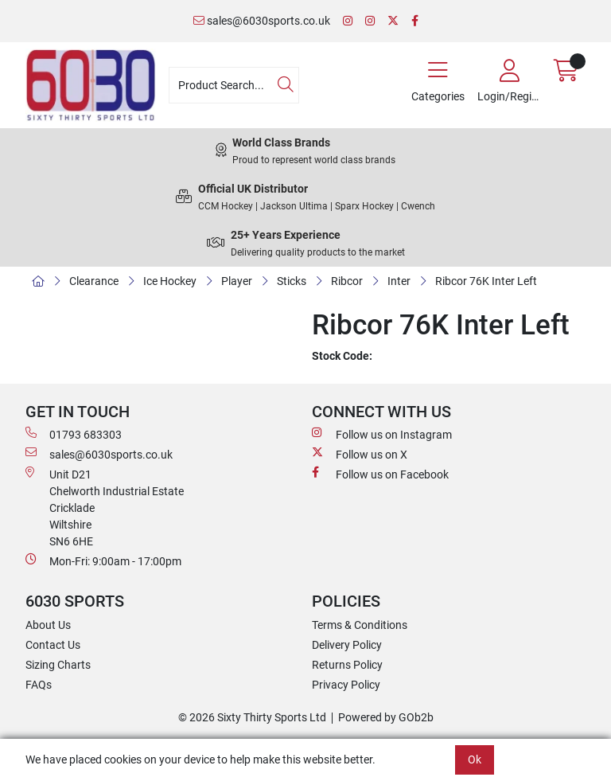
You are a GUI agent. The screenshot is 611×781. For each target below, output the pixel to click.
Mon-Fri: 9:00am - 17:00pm (103, 560)
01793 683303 (73, 434)
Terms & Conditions (359, 625)
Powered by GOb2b (386, 717)
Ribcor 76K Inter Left (486, 281)
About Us (48, 625)
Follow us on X (359, 454)
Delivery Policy (347, 644)
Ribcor (347, 281)
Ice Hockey (170, 281)
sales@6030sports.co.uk (261, 20)
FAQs (38, 684)
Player (236, 281)
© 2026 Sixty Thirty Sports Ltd (252, 717)
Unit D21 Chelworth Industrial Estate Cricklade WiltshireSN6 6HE (104, 507)
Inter (399, 281)
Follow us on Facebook (380, 474)
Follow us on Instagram (382, 434)
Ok (474, 759)
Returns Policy (347, 664)
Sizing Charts (58, 664)
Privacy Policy (346, 684)
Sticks (291, 281)
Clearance (94, 281)
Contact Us (52, 644)
